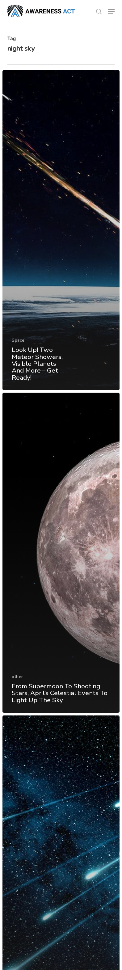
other (17, 677)
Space (18, 340)
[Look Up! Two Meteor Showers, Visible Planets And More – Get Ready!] (61, 230)
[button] (111, 11)
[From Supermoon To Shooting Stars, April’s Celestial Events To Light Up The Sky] (61, 553)
